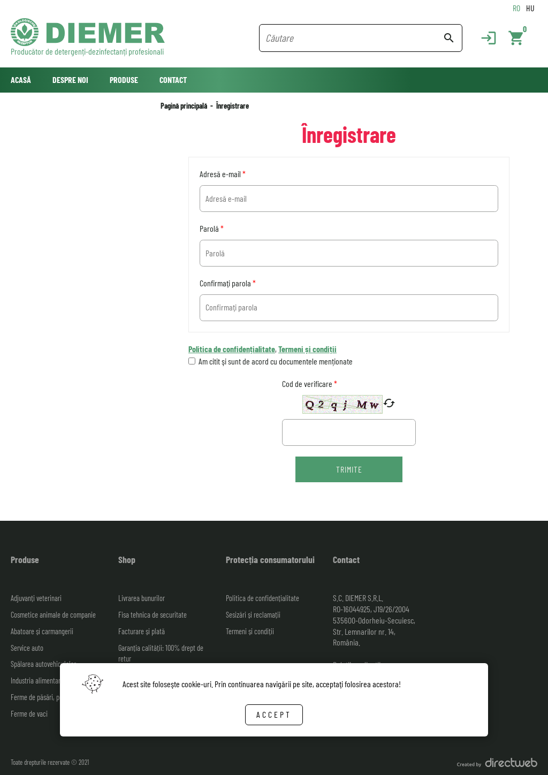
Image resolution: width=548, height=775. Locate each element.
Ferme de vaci (29, 713)
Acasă (21, 79)
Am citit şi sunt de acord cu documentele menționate (276, 361)
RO (516, 8)
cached (389, 403)
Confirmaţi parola (228, 283)
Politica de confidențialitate (231, 349)
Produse (124, 79)
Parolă (212, 228)
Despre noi (70, 79)
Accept (274, 714)
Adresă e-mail (223, 174)
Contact (173, 79)
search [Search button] (449, 38)
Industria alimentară (37, 680)
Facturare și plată (141, 631)
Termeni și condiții (307, 349)
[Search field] (354, 38)
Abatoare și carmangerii (42, 631)
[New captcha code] (389, 404)
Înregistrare (232, 105)
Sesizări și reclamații (253, 614)
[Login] (483, 38)
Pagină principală (184, 105)
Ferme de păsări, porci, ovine (49, 697)
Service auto (27, 647)
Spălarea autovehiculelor (43, 663)
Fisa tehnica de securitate (152, 614)
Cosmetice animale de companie (53, 614)
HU (530, 8)
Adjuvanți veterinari (36, 598)
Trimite (349, 469)
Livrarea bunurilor (141, 598)
